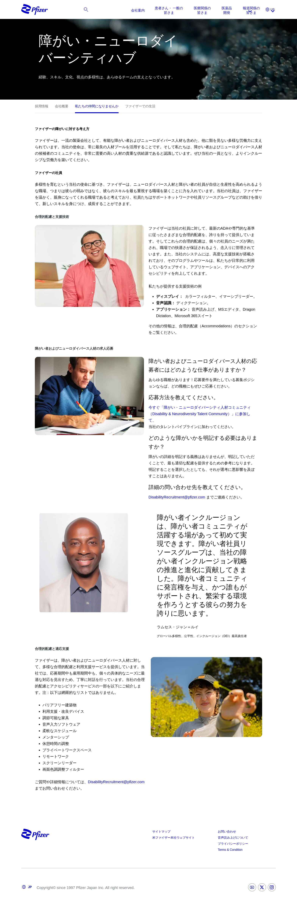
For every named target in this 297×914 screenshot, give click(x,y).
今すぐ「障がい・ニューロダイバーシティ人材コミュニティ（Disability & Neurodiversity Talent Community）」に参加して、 (199, 413)
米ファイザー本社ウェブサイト (173, 837)
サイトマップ (161, 831)
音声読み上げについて (233, 837)
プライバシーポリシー (233, 843)
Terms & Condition (230, 849)
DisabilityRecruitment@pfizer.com (176, 497)
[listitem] (250, 10)
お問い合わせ (227, 831)
